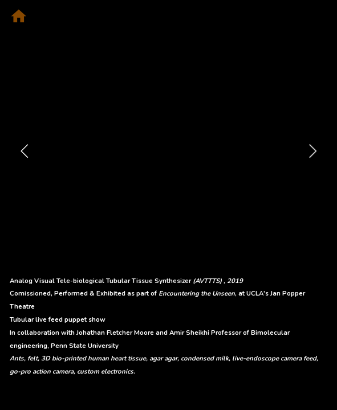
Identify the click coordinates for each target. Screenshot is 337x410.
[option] (169, 151)
